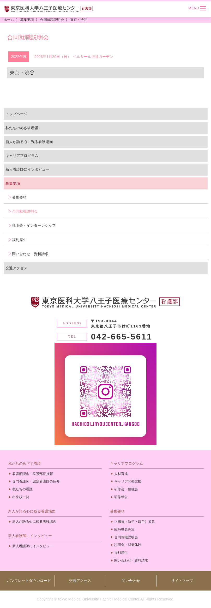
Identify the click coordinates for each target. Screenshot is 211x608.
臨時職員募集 (124, 529)
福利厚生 (19, 240)
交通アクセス (16, 268)
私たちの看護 (22, 489)
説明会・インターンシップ (34, 225)
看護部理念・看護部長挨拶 (32, 474)
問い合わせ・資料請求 (30, 254)
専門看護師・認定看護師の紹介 (36, 481)
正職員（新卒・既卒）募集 (134, 521)
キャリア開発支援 (127, 481)
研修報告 (121, 497)
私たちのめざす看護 (21, 128)
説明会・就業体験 (127, 545)
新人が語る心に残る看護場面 (29, 142)
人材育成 (121, 474)
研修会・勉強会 (126, 489)
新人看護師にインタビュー (27, 169)
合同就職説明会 (25, 211)
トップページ (16, 114)
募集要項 (12, 183)
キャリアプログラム (21, 155)
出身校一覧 (20, 497)
